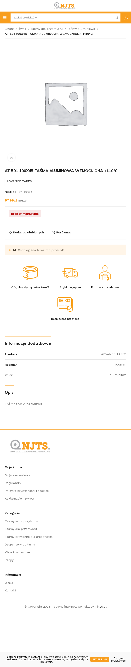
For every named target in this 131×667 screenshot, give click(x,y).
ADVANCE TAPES (19, 181)
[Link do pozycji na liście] (65, 475)
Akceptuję (100, 659)
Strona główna (16, 29)
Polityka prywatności (118, 659)
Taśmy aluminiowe (81, 29)
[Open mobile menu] (5, 17)
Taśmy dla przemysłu (47, 29)
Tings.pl (100, 606)
